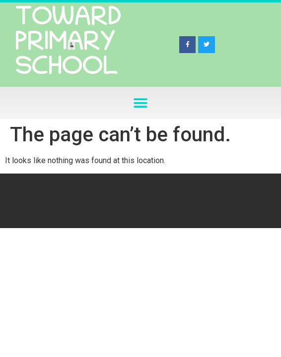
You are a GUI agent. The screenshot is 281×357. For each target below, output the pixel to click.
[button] (141, 103)
